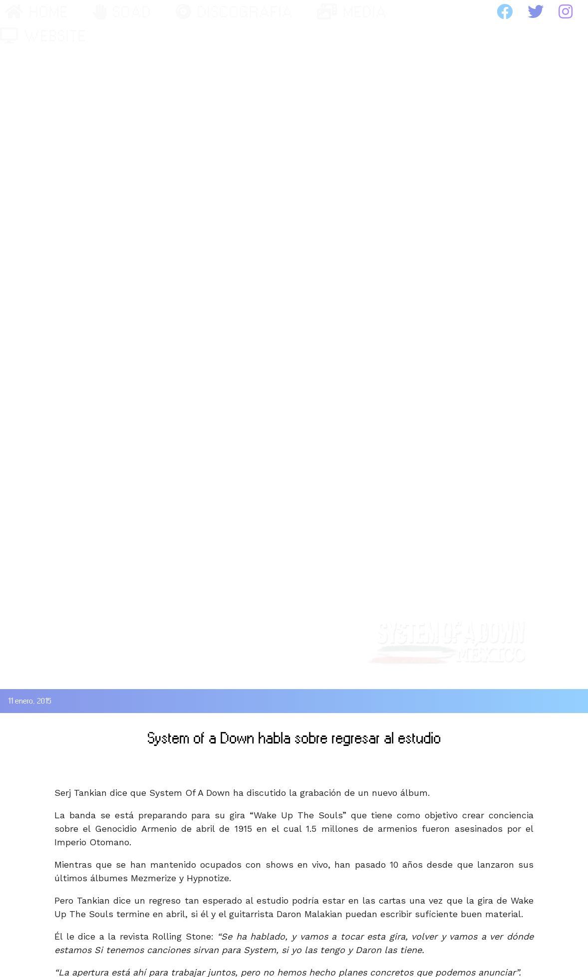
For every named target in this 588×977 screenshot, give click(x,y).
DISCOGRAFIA (234, 11)
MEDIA (352, 11)
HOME (36, 11)
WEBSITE (43, 35)
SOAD (122, 11)
